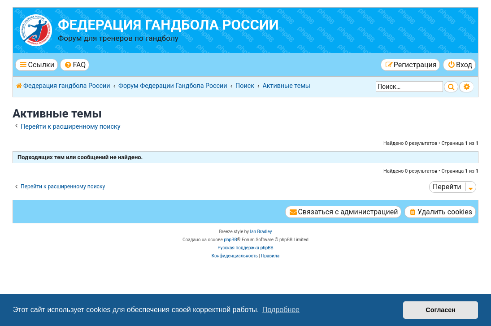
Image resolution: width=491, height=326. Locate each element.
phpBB (230, 239)
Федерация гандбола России (168, 25)
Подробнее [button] (281, 309)
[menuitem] (74, 65)
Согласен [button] (441, 309)
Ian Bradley (261, 231)
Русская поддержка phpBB (245, 247)
